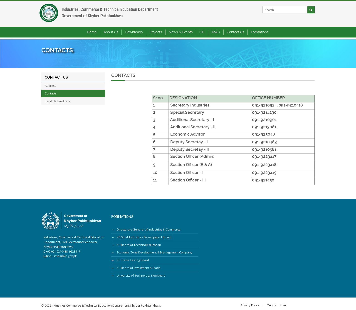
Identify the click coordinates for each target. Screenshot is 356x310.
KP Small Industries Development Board (144, 237)
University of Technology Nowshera (141, 274)
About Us (111, 34)
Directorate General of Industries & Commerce (148, 229)
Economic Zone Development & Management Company (154, 251)
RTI (202, 34)
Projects (155, 34)
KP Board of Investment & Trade (139, 266)
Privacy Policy (245, 303)
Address (50, 86)
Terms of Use (272, 303)
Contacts (51, 93)
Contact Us (235, 34)
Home (92, 34)
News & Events (181, 34)
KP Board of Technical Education (139, 244)
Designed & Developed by (301, 302)
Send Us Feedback (57, 101)
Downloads (134, 34)
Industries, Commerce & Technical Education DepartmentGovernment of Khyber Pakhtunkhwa (114, 14)
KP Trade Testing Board (133, 259)
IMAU (215, 34)
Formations (259, 34)
